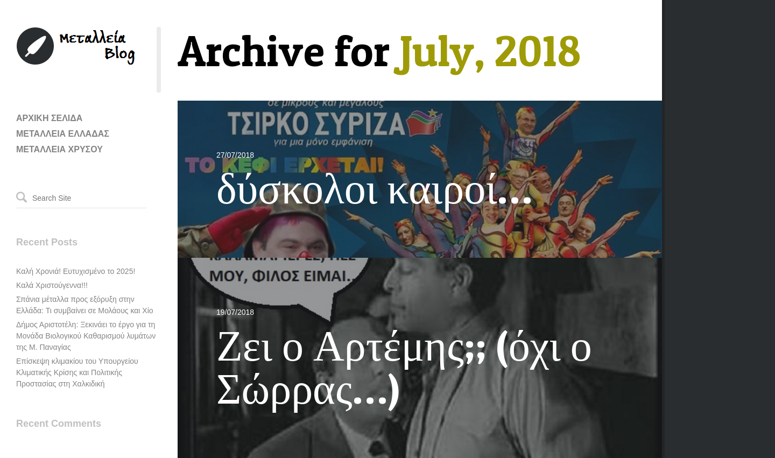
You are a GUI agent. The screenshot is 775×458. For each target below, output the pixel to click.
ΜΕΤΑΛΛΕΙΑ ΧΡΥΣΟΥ (59, 149)
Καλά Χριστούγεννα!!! (52, 285)
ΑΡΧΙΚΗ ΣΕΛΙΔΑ (49, 118)
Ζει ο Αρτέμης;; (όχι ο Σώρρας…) (404, 366)
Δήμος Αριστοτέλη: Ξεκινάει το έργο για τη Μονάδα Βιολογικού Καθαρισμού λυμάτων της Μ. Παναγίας (86, 335)
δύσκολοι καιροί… (374, 187)
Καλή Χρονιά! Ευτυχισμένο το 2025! (75, 271)
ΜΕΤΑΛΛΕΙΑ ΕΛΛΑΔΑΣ (62, 133)
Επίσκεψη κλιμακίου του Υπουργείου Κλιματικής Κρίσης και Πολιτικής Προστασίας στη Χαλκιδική (77, 372)
